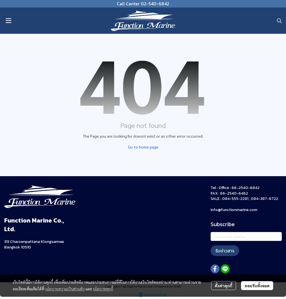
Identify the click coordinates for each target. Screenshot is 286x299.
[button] (279, 21)
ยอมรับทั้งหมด (257, 285)
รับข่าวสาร (224, 250)
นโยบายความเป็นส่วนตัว (65, 288)
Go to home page (143, 146)
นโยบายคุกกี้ (103, 288)
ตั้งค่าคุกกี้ (223, 285)
